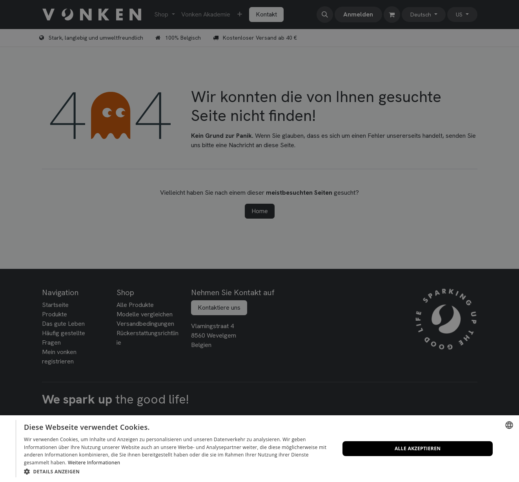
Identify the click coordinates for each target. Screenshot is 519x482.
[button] (177, 471)
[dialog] (259, 448)
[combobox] (509, 425)
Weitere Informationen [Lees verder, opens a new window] (94, 462)
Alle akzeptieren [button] (418, 448)
